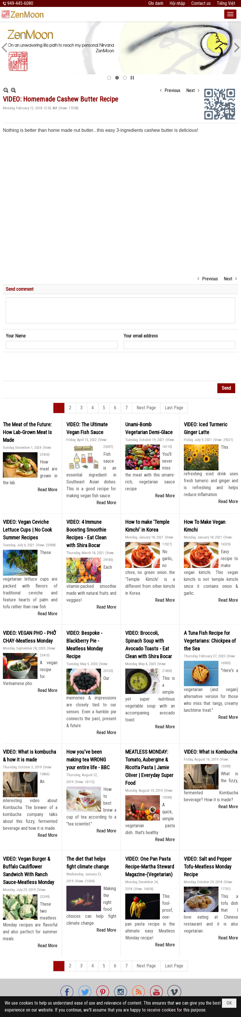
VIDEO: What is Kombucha (210, 752)
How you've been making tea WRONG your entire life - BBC (88, 759)
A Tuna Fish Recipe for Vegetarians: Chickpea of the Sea (210, 641)
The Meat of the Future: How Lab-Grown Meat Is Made (27, 432)
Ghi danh (155, 3)
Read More (47, 489)
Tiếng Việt (226, 3)
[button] (230, 14)
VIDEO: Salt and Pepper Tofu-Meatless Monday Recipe (208, 866)
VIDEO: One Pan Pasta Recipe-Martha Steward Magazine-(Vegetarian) (149, 866)
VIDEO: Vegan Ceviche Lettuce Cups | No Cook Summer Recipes (27, 530)
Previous (172, 90)
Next (190, 90)
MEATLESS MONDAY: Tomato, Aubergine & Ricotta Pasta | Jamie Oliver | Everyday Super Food (149, 767)
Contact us (201, 3)
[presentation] (50, 366)
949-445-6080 (20, 3)
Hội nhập (177, 3)
